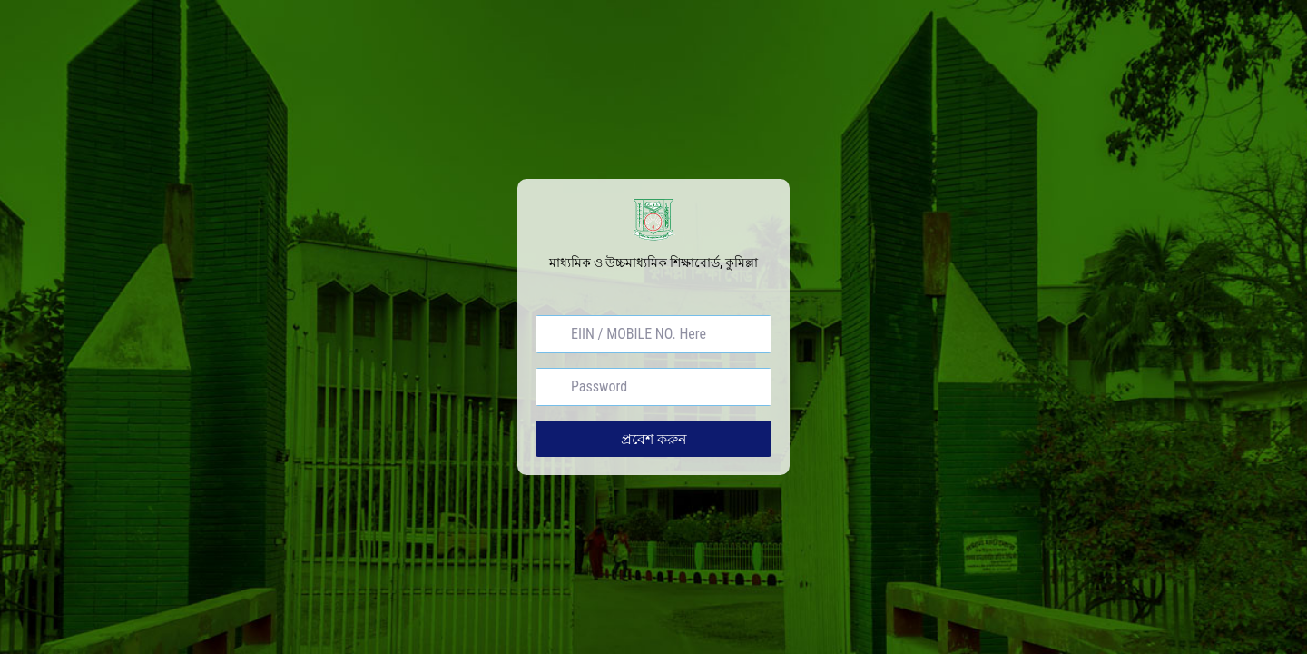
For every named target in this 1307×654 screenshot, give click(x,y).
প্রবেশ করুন (654, 438)
